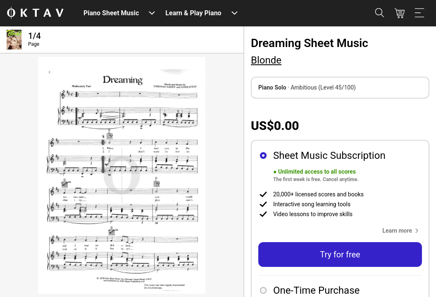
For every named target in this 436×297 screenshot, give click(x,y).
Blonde (266, 60)
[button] (402, 231)
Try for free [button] (340, 254)
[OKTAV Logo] (35, 13)
